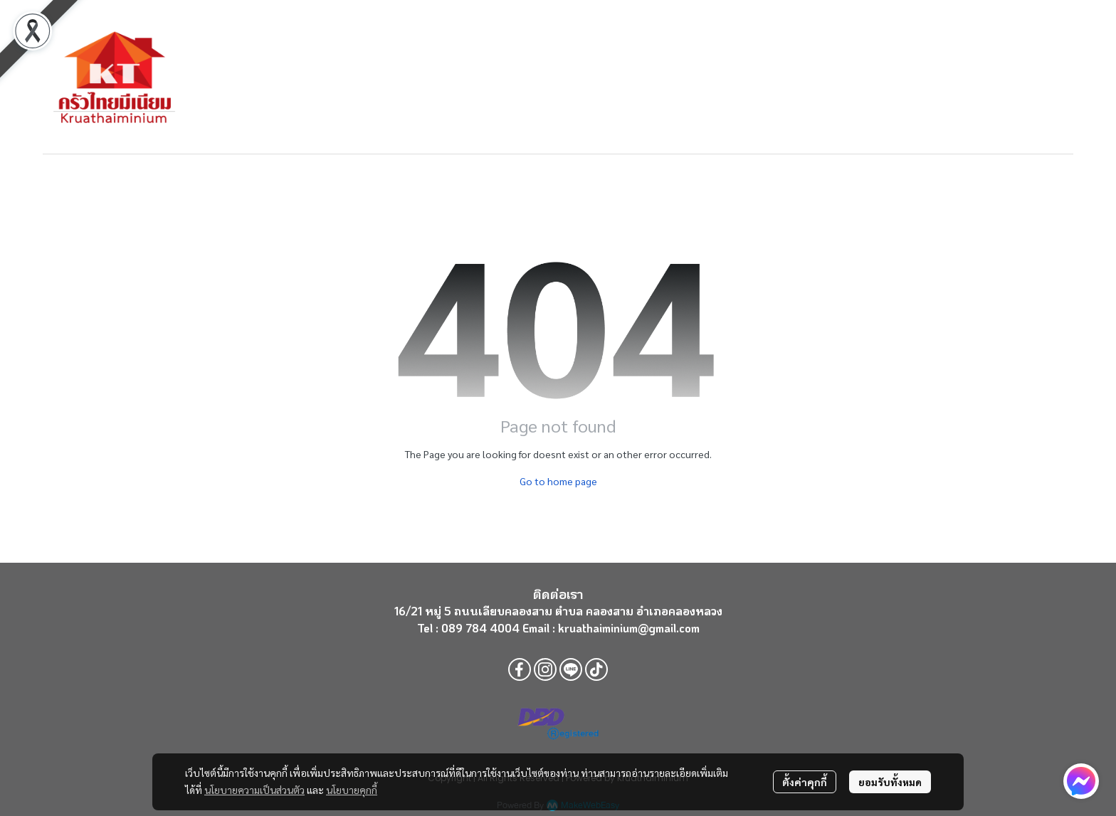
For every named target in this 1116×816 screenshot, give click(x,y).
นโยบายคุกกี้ (351, 789)
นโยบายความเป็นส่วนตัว (254, 789)
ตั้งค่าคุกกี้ (804, 781)
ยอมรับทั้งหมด (890, 781)
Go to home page (558, 481)
